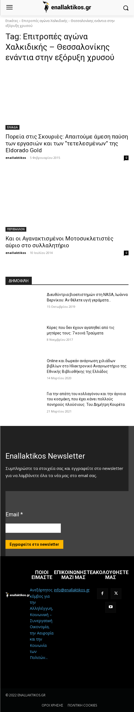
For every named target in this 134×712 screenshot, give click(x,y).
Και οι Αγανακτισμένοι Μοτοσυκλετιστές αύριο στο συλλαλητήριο (59, 242)
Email (14, 514)
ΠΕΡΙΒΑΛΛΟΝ (16, 229)
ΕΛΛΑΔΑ (12, 127)
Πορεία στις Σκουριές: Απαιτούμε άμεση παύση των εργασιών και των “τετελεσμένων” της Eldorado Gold (66, 143)
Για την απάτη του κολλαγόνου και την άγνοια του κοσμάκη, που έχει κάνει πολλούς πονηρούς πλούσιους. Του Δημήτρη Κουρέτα (86, 399)
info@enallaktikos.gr (72, 589)
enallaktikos (15, 158)
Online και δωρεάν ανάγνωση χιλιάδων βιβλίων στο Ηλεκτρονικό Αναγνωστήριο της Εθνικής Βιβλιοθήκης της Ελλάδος (87, 366)
